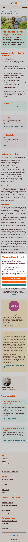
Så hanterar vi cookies (12, 275)
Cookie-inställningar (14, 285)
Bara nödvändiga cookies (14, 282)
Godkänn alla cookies (14, 278)
